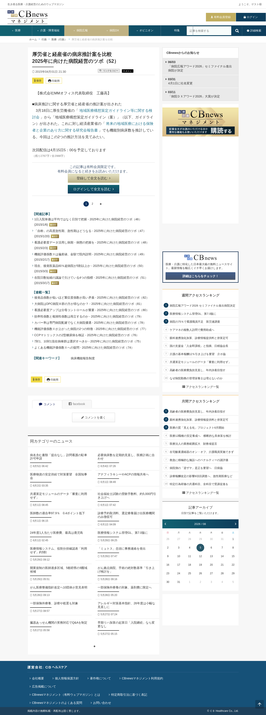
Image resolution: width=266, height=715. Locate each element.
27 (178, 539)
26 (167, 539)
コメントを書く (93, 417)
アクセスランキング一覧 (200, 386)
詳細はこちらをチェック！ (201, 276)
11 (189, 556)
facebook (77, 404)
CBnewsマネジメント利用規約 (142, 678)
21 (222, 564)
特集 (177, 30)
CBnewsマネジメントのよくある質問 (57, 702)
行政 (44, 39)
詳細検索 (255, 30)
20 (211, 564)
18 (189, 564)
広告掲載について (44, 686)
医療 (16, 30)
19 (200, 564)
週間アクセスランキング (200, 295)
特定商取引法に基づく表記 (129, 694)
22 (233, 564)
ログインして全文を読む (93, 189)
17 (178, 564)
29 (200, 539)
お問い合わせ (102, 702)
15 (233, 556)
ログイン (252, 17)
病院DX (112, 30)
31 (222, 539)
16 (167, 564)
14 (222, 556)
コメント (47, 404)
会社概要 (38, 678)
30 (211, 539)
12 (200, 556)
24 (178, 573)
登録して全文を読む (93, 178)
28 (189, 539)
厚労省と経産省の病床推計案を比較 (92, 39)
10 (178, 556)
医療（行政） (59, 39)
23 (167, 573)
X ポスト (127, 71)
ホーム (33, 39)
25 (189, 573)
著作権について (100, 678)
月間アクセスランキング (200, 401)
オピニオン (145, 30)
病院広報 (80, 30)
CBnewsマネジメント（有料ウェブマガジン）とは (66, 694)
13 (211, 556)
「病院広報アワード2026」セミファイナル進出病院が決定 (200, 66)
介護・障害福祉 (48, 30)
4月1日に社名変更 (180, 81)
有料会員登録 (222, 17)
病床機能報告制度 (83, 358)
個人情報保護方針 (67, 678)
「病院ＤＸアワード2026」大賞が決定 (194, 94)
